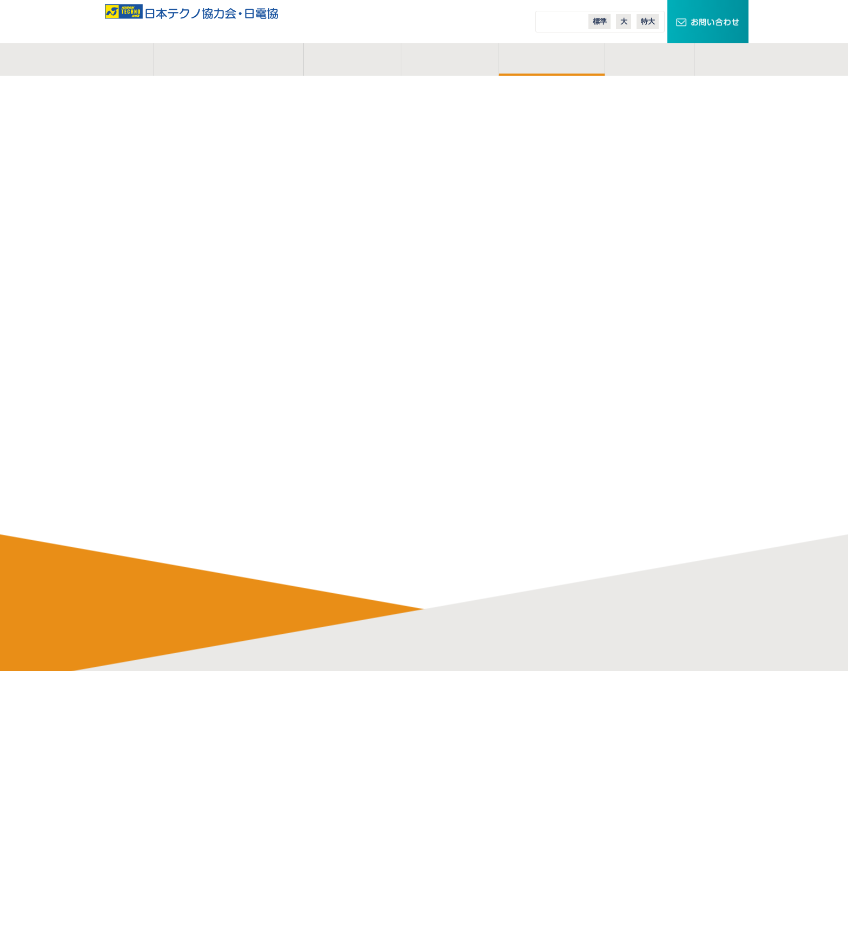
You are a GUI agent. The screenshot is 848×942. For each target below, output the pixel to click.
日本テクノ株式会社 (464, 714)
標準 (600, 21)
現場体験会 (313, 860)
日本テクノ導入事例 (599, 796)
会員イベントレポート (333, 796)
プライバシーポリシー (197, 796)
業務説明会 (313, 812)
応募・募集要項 (321, 877)
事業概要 (352, 59)
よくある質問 (317, 763)
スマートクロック (595, 731)
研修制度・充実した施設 (336, 747)
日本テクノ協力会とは (228, 59)
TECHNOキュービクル (603, 714)
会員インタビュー (325, 779)
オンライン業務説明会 (333, 828)
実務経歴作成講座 (325, 844)
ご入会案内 (551, 59)
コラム (649, 59)
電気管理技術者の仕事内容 (340, 714)
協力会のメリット (325, 731)
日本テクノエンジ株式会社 (475, 731)
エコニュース (588, 779)
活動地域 (449, 59)
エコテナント (588, 763)
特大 (648, 21)
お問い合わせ (182, 779)
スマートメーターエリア (607, 747)
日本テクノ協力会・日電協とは (213, 714)
